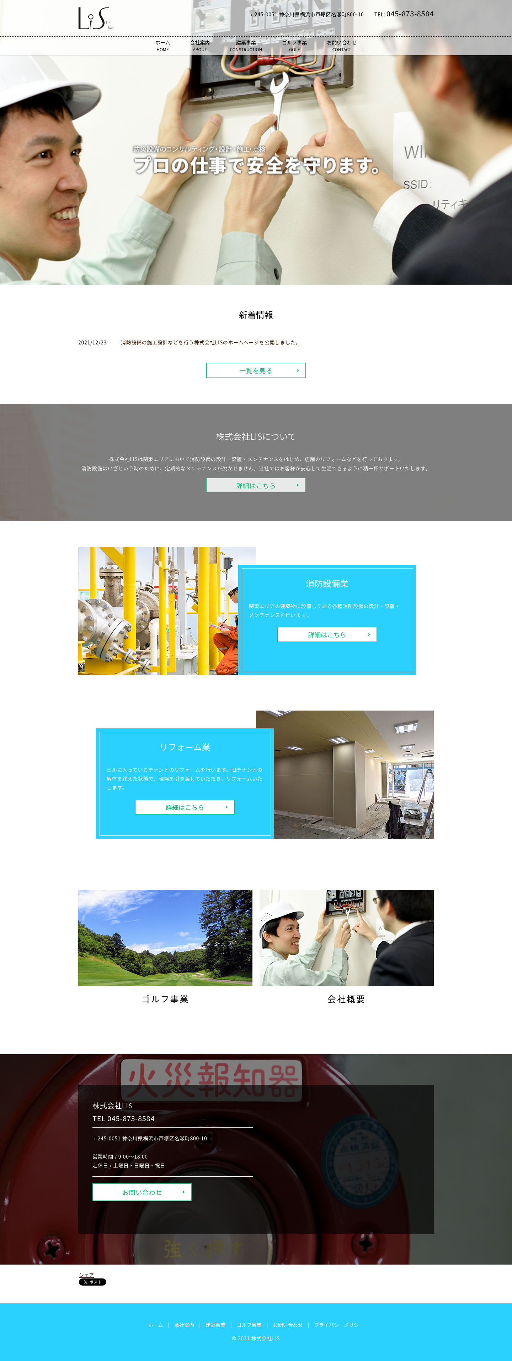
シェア (86, 1274)
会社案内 (200, 46)
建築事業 (246, 46)
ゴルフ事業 (294, 46)
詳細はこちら (327, 634)
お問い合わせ (342, 46)
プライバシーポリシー (339, 1324)
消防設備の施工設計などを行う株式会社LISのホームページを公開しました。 (211, 342)
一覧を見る (256, 370)
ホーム (162, 46)
